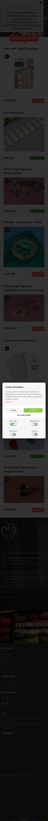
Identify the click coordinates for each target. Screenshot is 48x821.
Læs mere (9, 402)
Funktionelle (13, 433)
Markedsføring (34, 423)
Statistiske (35, 433)
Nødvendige (13, 423)
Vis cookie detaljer (24, 415)
